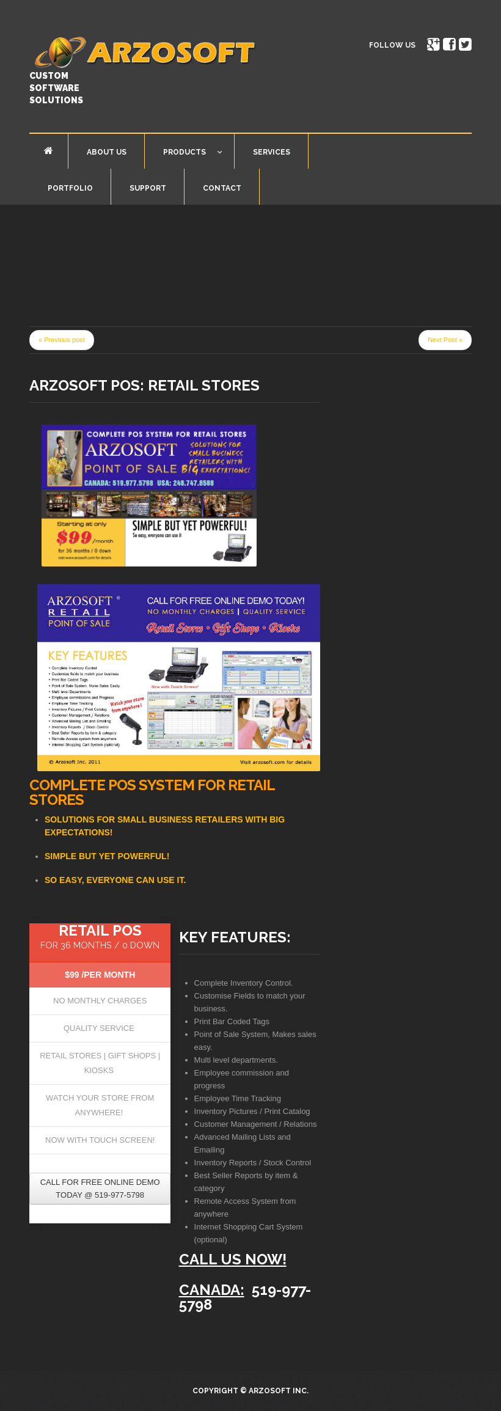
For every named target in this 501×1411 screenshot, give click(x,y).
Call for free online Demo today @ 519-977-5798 (100, 1189)
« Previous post (61, 339)
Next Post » (445, 339)
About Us (106, 152)
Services (271, 152)
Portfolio (70, 188)
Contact (222, 188)
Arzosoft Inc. (279, 1391)
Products (183, 154)
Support (148, 188)
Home (48, 151)
